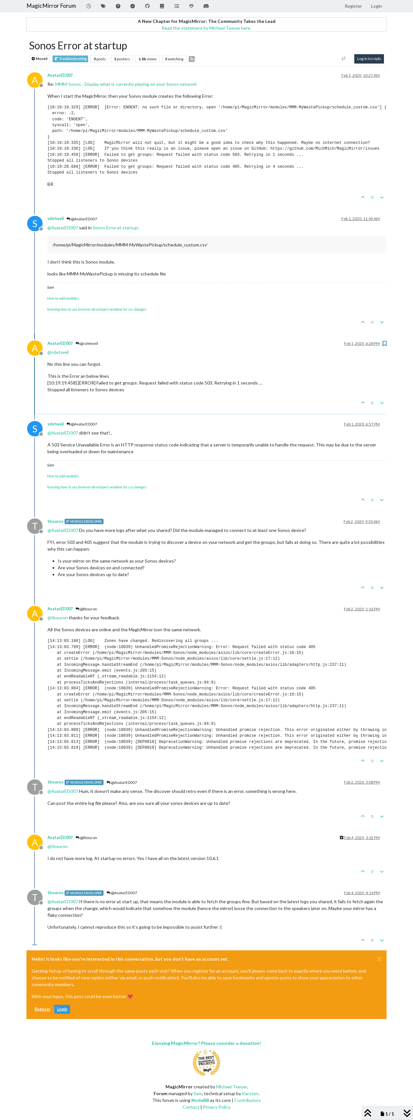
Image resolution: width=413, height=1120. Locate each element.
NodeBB (200, 1100)
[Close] (379, 959)
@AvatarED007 (81, 218)
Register (42, 1009)
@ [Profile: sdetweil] (58, 352)
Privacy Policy (216, 1107)
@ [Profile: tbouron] (57, 617)
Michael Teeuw (231, 1086)
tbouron (55, 521)
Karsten (250, 1093)
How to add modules (63, 298)
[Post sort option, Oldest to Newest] (343, 58)
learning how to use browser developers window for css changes (96, 309)
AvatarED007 (60, 75)
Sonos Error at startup (115, 227)
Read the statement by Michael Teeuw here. (206, 28)
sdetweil (55, 218)
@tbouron (86, 608)
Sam (198, 1093)
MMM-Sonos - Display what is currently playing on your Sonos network (126, 84)
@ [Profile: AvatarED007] (62, 227)
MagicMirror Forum (51, 5)
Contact (191, 1107)
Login (62, 1009)
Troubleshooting (70, 59)
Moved (39, 59)
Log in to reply (369, 58)
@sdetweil (87, 343)
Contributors (247, 1100)
